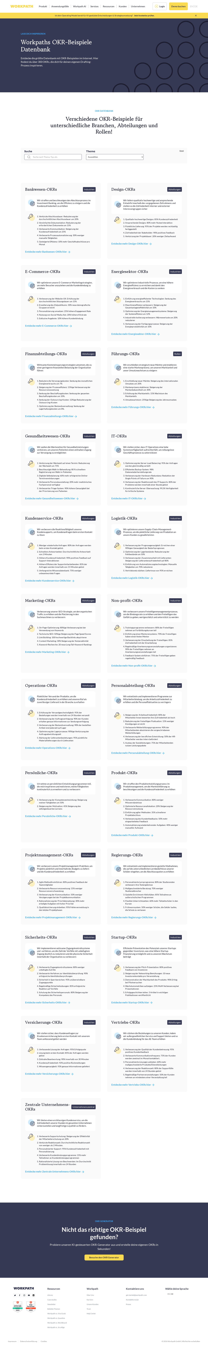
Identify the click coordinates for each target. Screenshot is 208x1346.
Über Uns (90, 1295)
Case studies (52, 1300)
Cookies (44, 1341)
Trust (89, 1309)
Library (50, 1295)
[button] (43, 6)
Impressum (12, 1341)
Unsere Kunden (93, 1304)
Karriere (90, 1300)
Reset (182, 151)
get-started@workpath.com (136, 1295)
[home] (21, 6)
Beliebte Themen (53, 1309)
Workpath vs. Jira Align (56, 1327)
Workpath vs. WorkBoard (57, 1323)
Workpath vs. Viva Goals (56, 1313)
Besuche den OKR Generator (104, 1257)
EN (169, 1294)
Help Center (91, 1313)
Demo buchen (178, 6)
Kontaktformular (132, 1300)
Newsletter (51, 1304)
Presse (128, 1304)
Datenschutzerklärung (28, 1341)
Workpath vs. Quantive (56, 1318)
